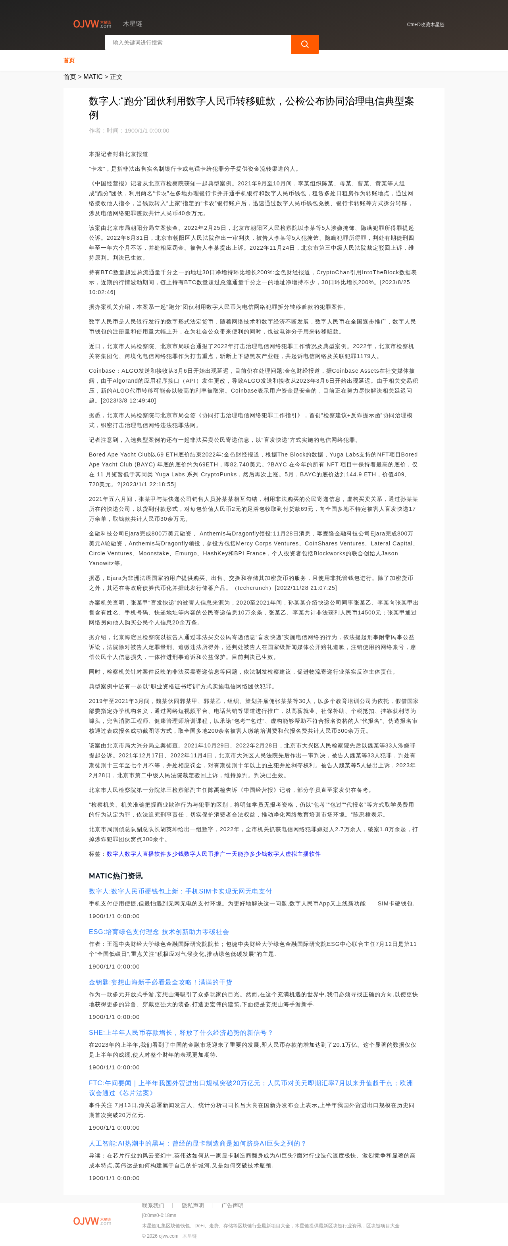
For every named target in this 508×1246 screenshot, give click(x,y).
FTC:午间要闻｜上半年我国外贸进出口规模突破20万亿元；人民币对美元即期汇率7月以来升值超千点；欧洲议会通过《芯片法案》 (251, 1085)
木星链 (190, 1233)
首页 (69, 58)
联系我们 (153, 1203)
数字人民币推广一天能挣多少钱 (225, 851)
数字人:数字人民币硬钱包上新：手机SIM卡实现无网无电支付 (180, 889)
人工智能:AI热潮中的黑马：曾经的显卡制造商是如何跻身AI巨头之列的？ (198, 1141)
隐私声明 (193, 1203)
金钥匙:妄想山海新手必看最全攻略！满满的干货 (161, 979)
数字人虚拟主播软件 (294, 851)
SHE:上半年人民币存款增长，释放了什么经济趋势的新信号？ (181, 1030)
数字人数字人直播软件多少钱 (145, 851)
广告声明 (232, 1203)
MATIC (93, 74)
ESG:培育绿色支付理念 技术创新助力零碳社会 (159, 929)
